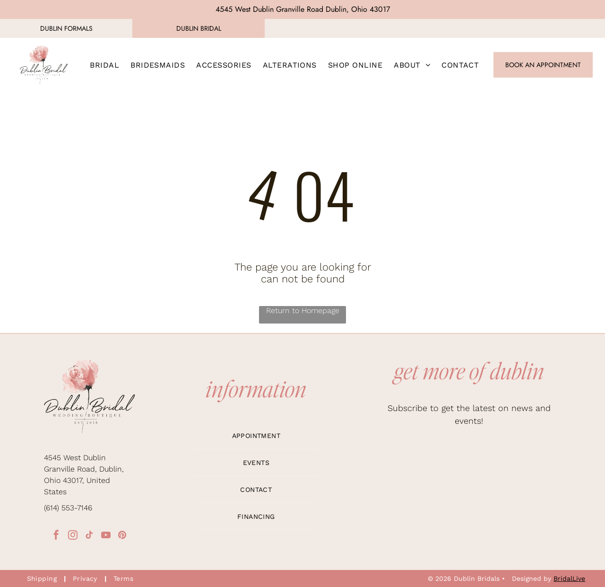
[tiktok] (89, 536)
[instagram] (73, 536)
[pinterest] (122, 536)
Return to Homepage (302, 310)
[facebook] (56, 536)
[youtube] (106, 536)
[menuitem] (104, 64)
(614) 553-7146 (68, 507)
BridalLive (569, 578)
